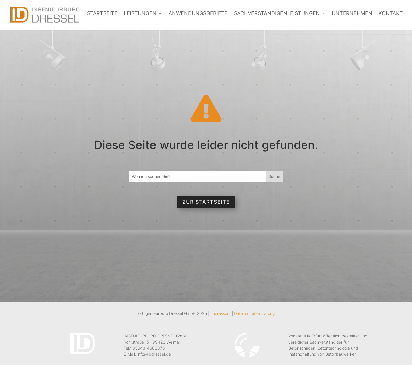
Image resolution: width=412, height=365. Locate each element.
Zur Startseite (206, 202)
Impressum (220, 313)
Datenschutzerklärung (254, 313)
